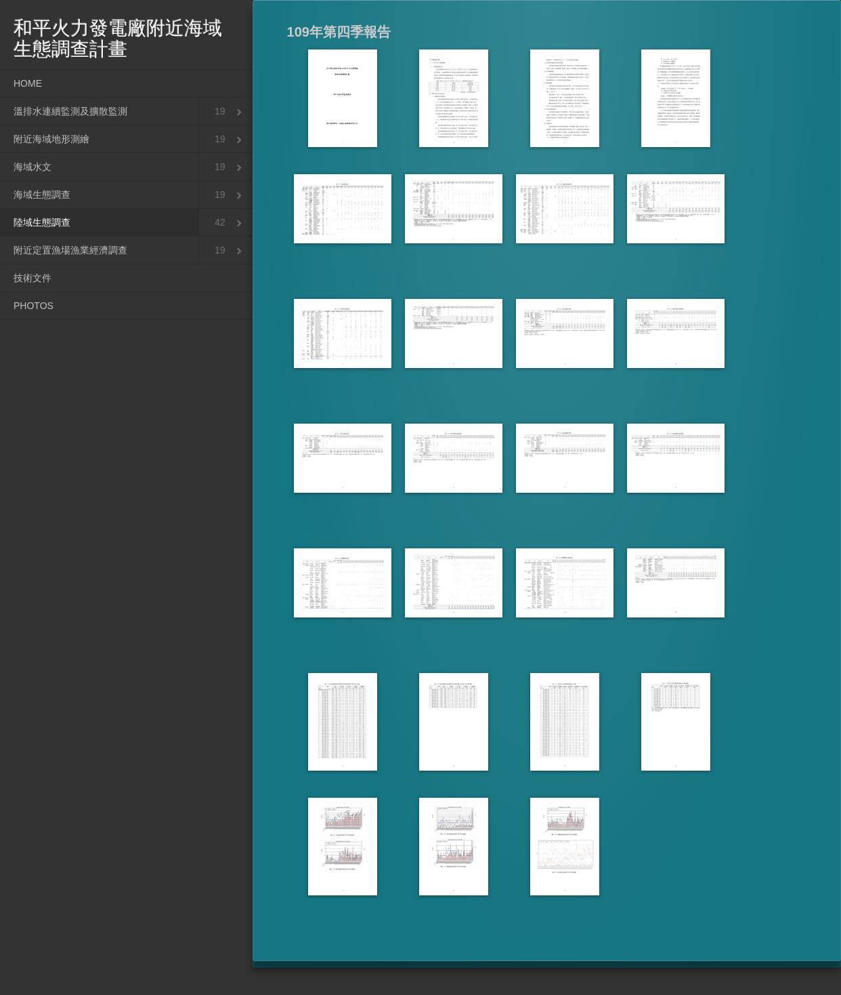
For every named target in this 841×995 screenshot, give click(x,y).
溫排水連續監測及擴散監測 (70, 111)
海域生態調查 (42, 194)
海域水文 (32, 166)
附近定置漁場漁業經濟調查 (70, 250)
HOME (28, 83)
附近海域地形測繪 (51, 139)
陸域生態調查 (42, 222)
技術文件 (32, 277)
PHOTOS (33, 305)
